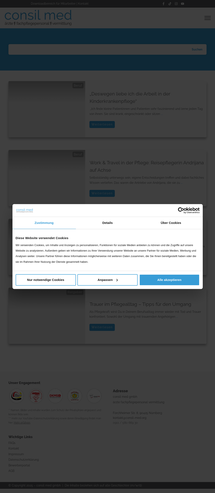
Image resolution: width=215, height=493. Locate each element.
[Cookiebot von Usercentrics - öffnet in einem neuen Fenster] (181, 210)
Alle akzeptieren (169, 280)
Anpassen (107, 280)
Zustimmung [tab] (44, 223)
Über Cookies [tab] (171, 223)
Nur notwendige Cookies (45, 280)
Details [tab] (107, 223)
